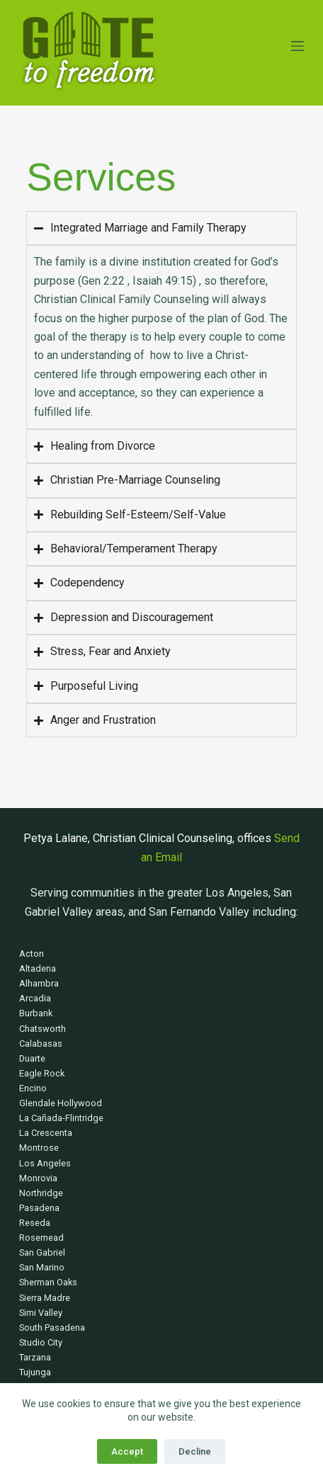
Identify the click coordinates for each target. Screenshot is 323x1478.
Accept (127, 1451)
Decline (194, 1451)
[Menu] (297, 46)
